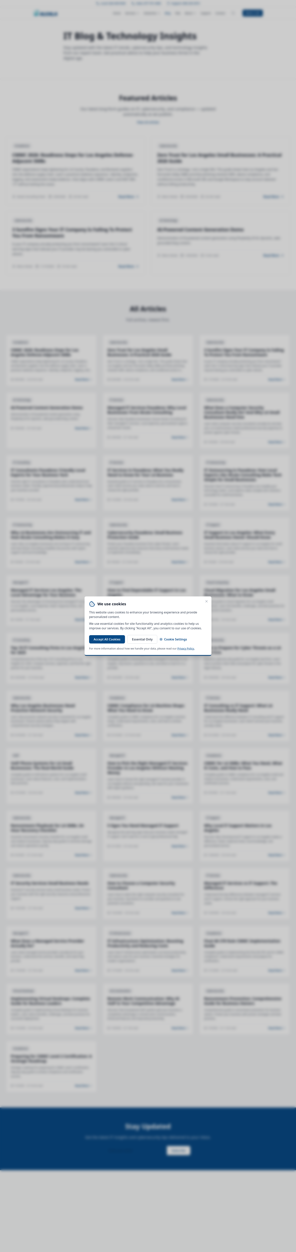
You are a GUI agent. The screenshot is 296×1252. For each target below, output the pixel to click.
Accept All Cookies (107, 639)
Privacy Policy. (186, 648)
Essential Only (142, 639)
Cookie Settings (173, 639)
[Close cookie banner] (206, 601)
